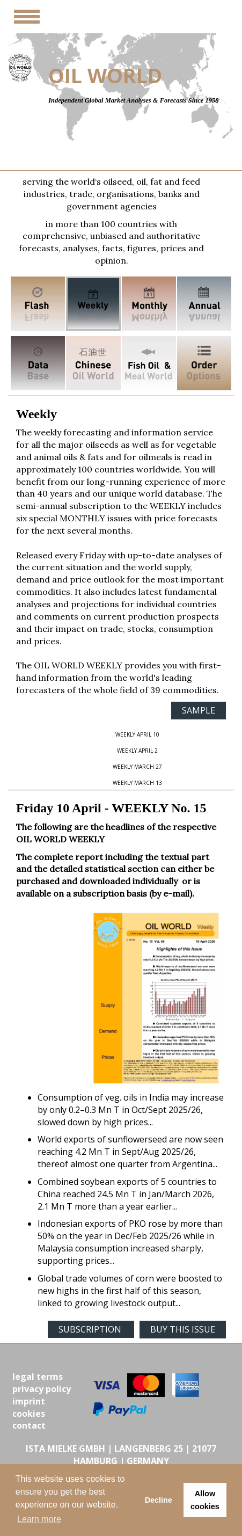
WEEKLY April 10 (137, 734)
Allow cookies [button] (204, 1500)
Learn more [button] (39, 1519)
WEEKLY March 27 (137, 766)
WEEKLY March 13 (137, 783)
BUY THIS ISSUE (182, 1329)
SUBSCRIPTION (90, 1329)
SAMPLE (198, 710)
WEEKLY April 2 (137, 750)
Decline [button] (158, 1500)
